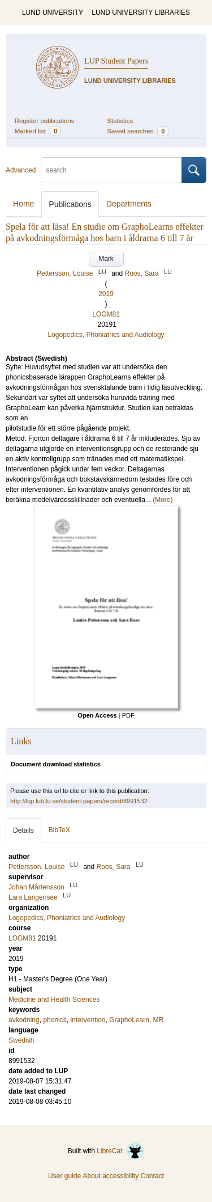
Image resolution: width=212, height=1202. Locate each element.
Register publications (45, 120)
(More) (162, 500)
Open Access (96, 715)
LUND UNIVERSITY (52, 12)
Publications (70, 204)
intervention (87, 1020)
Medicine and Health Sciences (53, 999)
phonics (54, 1020)
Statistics (120, 120)
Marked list (38, 131)
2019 (106, 294)
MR (158, 1020)
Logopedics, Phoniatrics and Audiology (105, 335)
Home (23, 203)
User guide (64, 1176)
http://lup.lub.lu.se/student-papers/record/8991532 (79, 801)
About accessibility (111, 1176)
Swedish (21, 1040)
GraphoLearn (129, 1020)
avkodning (24, 1020)
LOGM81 (106, 314)
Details (23, 830)
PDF (128, 715)
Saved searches (138, 131)
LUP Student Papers (116, 61)
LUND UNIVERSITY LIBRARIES (141, 12)
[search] (111, 170)
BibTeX (59, 830)
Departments (129, 203)
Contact (152, 1176)
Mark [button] (106, 259)
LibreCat (120, 1151)
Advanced (21, 170)
